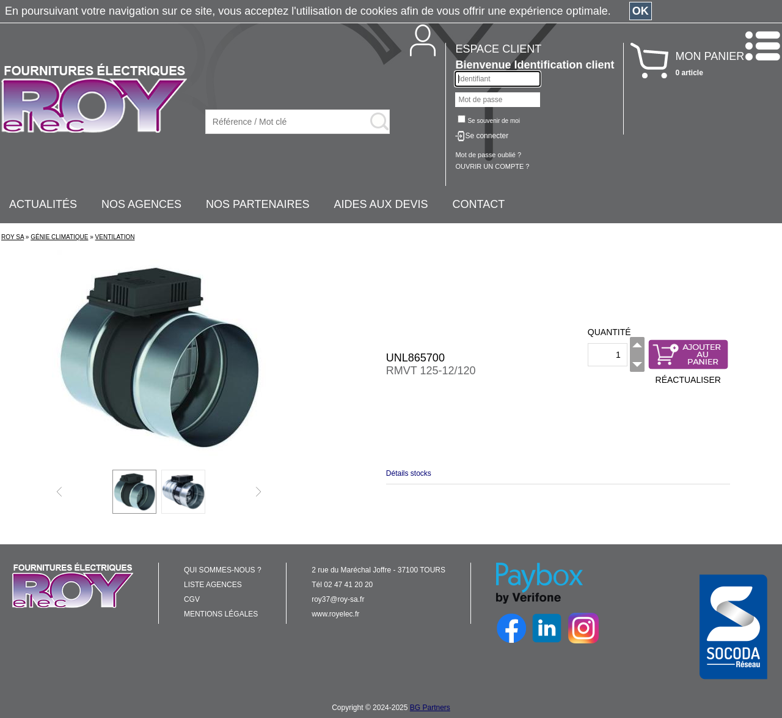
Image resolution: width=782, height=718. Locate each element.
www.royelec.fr (335, 614)
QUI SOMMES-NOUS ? (222, 570)
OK (640, 11)
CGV (192, 599)
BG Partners (430, 707)
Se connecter (486, 135)
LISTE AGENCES (213, 584)
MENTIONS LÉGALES (221, 614)
